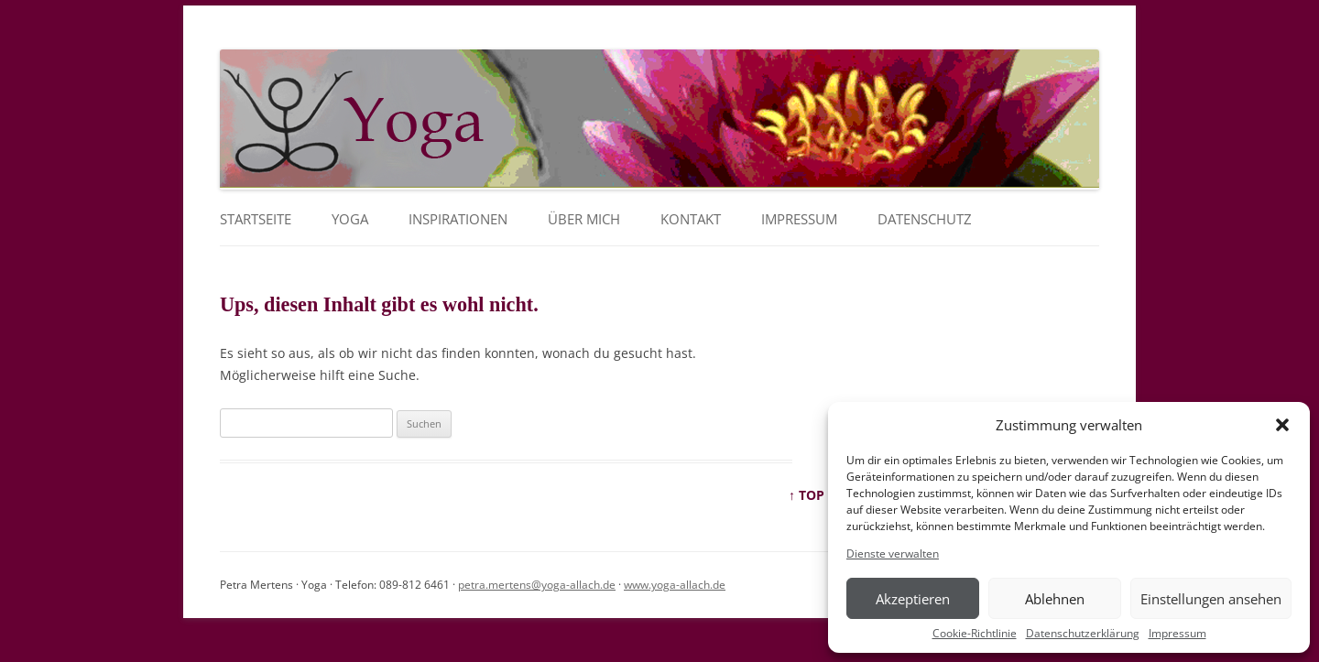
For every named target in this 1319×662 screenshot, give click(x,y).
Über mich (584, 219)
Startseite (255, 219)
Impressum (1177, 633)
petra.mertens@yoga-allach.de (537, 584)
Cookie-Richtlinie (974, 633)
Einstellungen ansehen (1210, 599)
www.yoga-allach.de (674, 584)
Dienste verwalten (892, 553)
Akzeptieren (913, 599)
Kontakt (690, 219)
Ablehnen (1055, 599)
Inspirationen (458, 219)
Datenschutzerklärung (1082, 633)
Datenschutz (925, 219)
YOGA (350, 219)
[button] (1282, 425)
